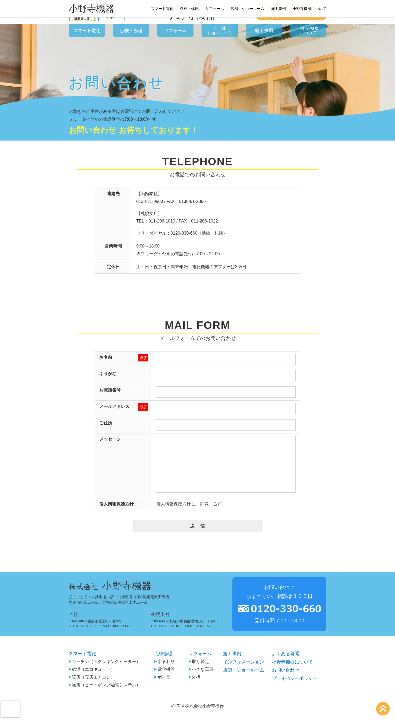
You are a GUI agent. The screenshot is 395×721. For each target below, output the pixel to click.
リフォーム (198, 664)
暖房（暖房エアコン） (92, 688)
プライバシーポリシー (294, 690)
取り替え (196, 672)
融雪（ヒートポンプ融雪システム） (105, 696)
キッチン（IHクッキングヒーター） (105, 672)
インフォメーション (242, 673)
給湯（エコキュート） (92, 680)
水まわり (162, 672)
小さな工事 (198, 680)
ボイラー (162, 688)
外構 (192, 688)
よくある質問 (284, 664)
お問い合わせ (284, 681)
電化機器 (162, 680)
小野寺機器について (292, 673)
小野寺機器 (191, 15)
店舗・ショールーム (242, 681)
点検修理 (161, 664)
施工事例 (230, 664)
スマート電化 (83, 664)
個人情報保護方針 (173, 514)
